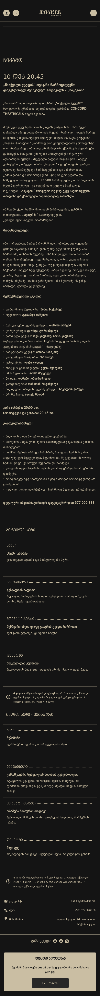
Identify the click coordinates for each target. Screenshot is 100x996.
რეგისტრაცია (7, 13)
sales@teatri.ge (83, 901)
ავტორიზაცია (16, 13)
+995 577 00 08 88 (85, 910)
